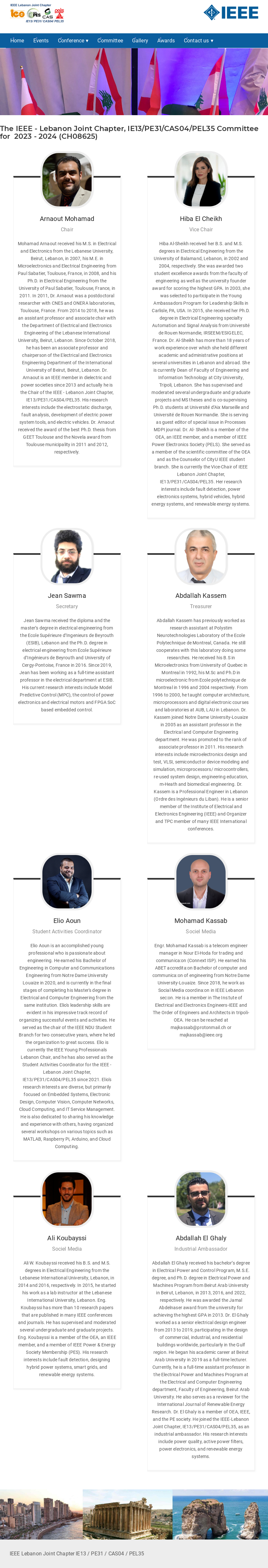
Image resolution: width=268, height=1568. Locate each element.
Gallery (140, 41)
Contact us (196, 41)
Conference (71, 41)
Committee (110, 41)
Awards (166, 41)
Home (17, 41)
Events (41, 41)
